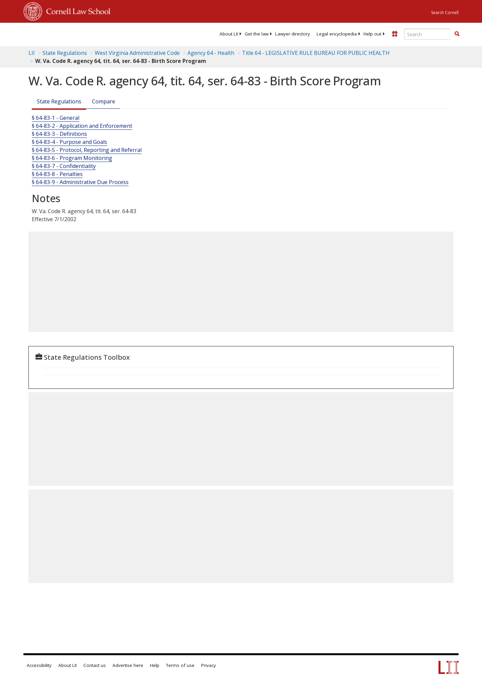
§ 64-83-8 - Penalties (57, 174)
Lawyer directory (292, 34)
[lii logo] (99, 33)
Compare (103, 101)
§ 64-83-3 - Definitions (59, 134)
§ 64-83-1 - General (55, 117)
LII (31, 53)
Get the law (256, 34)
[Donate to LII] (394, 33)
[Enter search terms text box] (427, 34)
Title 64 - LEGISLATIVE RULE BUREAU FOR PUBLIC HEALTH (316, 53)
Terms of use (180, 665)
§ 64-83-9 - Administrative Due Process (80, 182)
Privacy (208, 665)
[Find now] (457, 34)
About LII (229, 34)
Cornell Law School (76, 10)
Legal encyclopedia (337, 34)
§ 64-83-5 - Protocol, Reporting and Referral (87, 150)
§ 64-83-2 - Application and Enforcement (82, 126)
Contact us (94, 665)
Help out (372, 34)
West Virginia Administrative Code (137, 53)
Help (154, 665)
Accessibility (39, 665)
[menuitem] (228, 33)
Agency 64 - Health (210, 53)
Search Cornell (445, 12)
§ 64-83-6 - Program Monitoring (72, 158)
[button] (457, 33)
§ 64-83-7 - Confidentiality (64, 166)
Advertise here (127, 665)
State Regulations (65, 53)
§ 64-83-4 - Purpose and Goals (69, 142)
